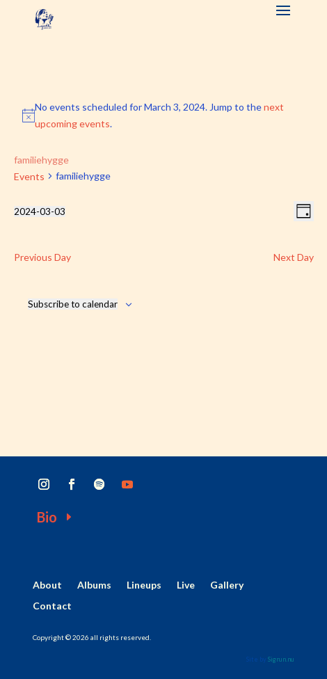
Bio (47, 517)
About (47, 585)
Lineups (144, 585)
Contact (52, 606)
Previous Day (42, 257)
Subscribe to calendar (73, 304)
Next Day (293, 257)
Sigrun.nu (281, 659)
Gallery (227, 585)
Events (29, 176)
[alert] (164, 115)
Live (186, 585)
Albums (94, 585)
